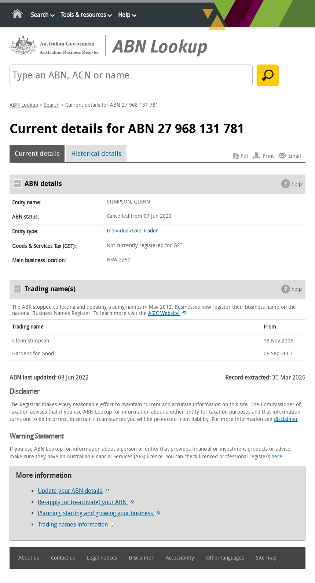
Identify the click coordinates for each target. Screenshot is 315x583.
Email (294, 156)
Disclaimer (141, 558)
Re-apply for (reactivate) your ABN (85, 502)
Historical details (96, 154)
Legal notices (102, 558)
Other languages (225, 558)
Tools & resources (83, 14)
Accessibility (180, 558)
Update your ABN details (73, 490)
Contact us (63, 558)
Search (39, 14)
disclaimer (286, 419)
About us (28, 558)
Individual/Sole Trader (132, 231)
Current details (37, 154)
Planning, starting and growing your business (99, 513)
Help (124, 14)
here (276, 457)
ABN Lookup (24, 105)
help (297, 184)
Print (268, 156)
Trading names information (76, 524)
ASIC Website (167, 313)
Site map (266, 558)
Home (18, 15)
